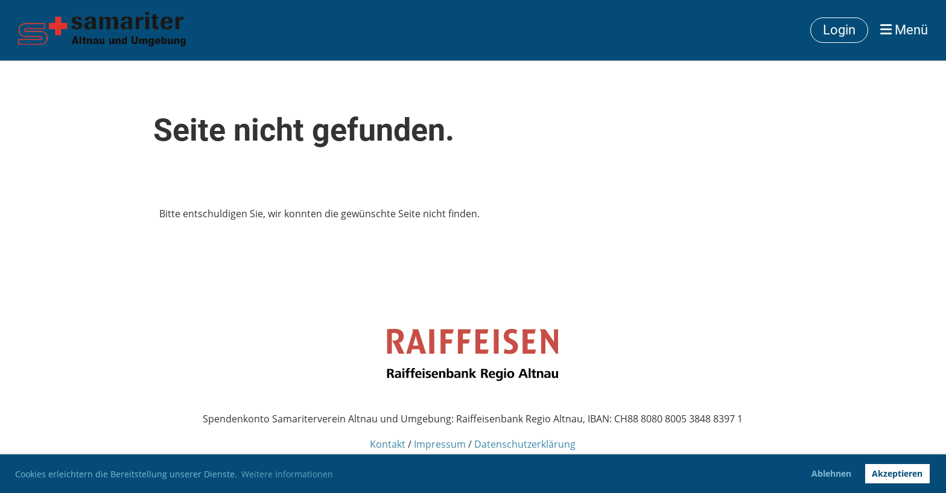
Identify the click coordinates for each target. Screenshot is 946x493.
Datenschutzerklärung (525, 444)
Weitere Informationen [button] (287, 474)
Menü (904, 29)
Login (839, 29)
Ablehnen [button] (831, 473)
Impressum (440, 444)
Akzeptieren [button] (897, 473)
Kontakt (387, 444)
